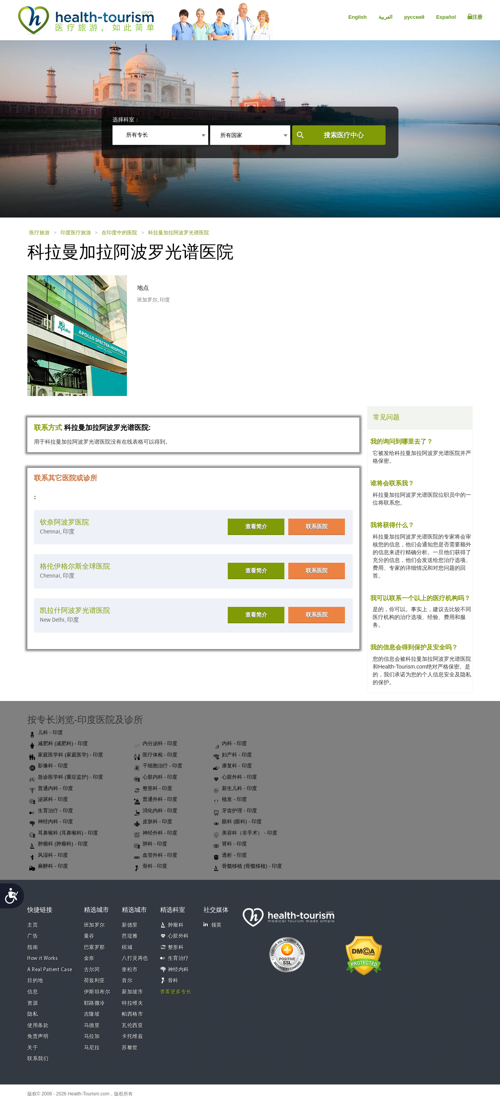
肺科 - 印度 (151, 844)
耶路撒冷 (94, 1003)
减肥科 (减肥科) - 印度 (58, 743)
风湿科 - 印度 (48, 855)
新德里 (130, 925)
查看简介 (256, 526)
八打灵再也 (135, 958)
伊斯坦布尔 (97, 992)
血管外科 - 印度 (156, 855)
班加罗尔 (94, 925)
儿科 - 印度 (46, 733)
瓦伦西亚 (132, 1025)
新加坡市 (132, 992)
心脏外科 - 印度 (235, 777)
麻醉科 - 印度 (48, 866)
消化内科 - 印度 (156, 811)
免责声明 (37, 1036)
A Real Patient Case (49, 969)
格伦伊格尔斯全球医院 (75, 566)
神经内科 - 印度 (51, 822)
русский (414, 17)
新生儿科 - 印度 (235, 788)
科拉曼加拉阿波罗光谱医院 (178, 232)
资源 (32, 1003)
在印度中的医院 (119, 232)
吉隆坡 (92, 1014)
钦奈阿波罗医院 (64, 522)
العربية (386, 17)
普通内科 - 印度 (51, 788)
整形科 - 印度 (153, 788)
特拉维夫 (132, 1003)
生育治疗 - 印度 (51, 811)
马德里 (92, 1025)
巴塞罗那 (94, 947)
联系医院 (317, 526)
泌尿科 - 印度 (48, 799)
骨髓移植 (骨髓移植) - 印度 (247, 866)
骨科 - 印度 (151, 866)
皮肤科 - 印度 (153, 822)
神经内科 (178, 969)
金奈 (89, 958)
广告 (32, 936)
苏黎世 (130, 1047)
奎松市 (130, 969)
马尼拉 (92, 1047)
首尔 (127, 980)
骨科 (173, 980)
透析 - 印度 (230, 855)
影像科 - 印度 (48, 766)
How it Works (42, 958)
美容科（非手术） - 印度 (245, 833)
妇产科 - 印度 (232, 755)
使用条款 (37, 1025)
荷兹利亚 (94, 980)
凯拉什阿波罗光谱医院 (75, 610)
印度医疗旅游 (76, 232)
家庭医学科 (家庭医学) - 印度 (66, 755)
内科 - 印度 (230, 743)
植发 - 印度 (230, 799)
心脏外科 (178, 936)
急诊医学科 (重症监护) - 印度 (66, 777)
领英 (213, 925)
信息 (32, 992)
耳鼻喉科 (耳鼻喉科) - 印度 (63, 833)
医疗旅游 (39, 232)
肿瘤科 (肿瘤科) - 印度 (58, 844)
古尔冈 (92, 969)
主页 (32, 925)
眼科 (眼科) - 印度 (237, 822)
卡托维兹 (132, 1036)
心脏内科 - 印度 (156, 777)
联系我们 (37, 1058)
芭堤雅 (130, 936)
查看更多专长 (176, 992)
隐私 (32, 1014)
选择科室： (126, 119)
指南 (32, 947)
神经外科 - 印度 (156, 833)
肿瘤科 (176, 925)
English (357, 17)
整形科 (176, 947)
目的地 (35, 980)
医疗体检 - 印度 (156, 755)
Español (446, 17)
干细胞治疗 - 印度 (158, 766)
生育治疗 (178, 958)
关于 (32, 1047)
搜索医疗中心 (344, 135)
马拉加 (92, 1036)
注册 (475, 17)
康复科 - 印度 (232, 766)
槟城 (127, 947)
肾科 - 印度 (230, 844)
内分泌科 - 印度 (156, 743)
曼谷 (89, 936)
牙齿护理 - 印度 (235, 811)
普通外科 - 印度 (156, 799)
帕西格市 (132, 1014)
